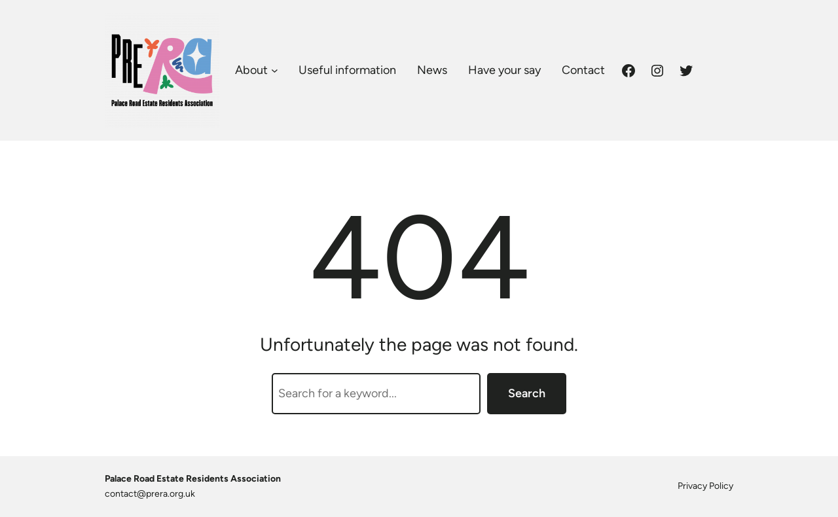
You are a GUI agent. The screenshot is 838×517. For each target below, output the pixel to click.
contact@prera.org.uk (150, 493)
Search (526, 393)
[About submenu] (274, 70)
